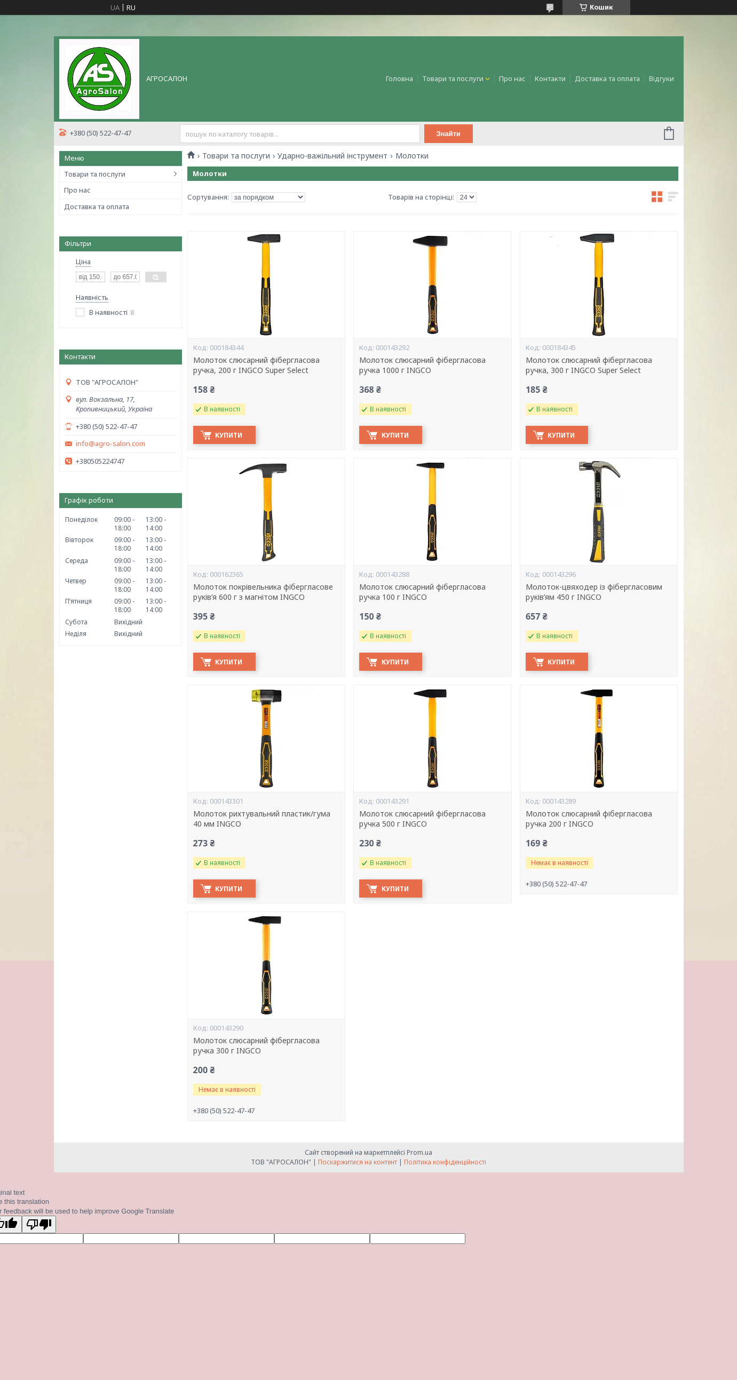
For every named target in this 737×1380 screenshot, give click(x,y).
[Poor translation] (39, 1224)
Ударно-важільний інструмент (332, 156)
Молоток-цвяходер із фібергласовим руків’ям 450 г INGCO (594, 592)
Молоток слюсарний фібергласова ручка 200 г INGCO (589, 819)
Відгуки (661, 78)
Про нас (512, 78)
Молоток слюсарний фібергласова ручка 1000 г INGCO (422, 365)
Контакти (550, 78)
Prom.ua (419, 1152)
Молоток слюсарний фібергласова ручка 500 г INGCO (422, 819)
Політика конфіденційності (445, 1162)
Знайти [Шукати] (449, 134)
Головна (399, 78)
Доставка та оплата (607, 78)
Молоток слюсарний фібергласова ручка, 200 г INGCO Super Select (256, 365)
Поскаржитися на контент (357, 1162)
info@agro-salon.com (110, 443)
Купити (230, 435)
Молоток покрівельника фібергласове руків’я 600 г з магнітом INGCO (263, 592)
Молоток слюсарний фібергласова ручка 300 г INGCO (256, 1046)
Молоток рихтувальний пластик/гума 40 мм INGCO (261, 819)
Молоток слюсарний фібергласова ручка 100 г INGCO (422, 592)
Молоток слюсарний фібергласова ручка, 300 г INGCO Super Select (589, 365)
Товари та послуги (453, 78)
